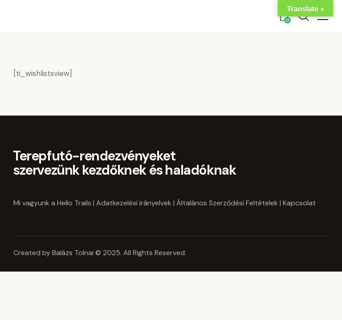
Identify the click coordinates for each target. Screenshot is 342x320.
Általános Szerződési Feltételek (227, 203)
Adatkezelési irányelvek (133, 203)
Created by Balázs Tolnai (54, 252)
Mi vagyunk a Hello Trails (52, 203)
